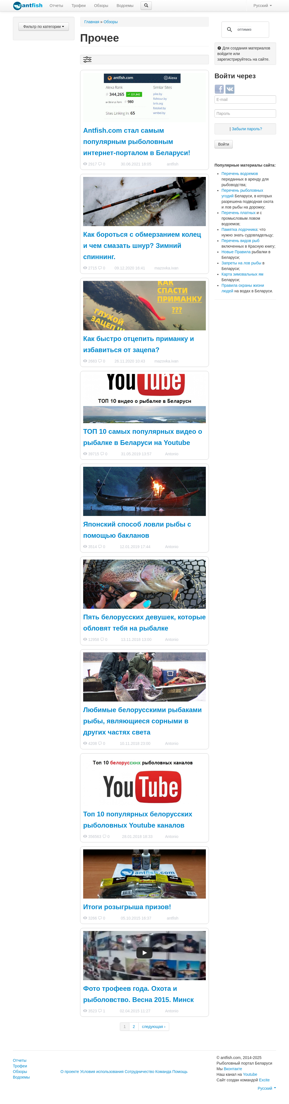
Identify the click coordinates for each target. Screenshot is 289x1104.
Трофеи (78, 5)
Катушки (30, 71)
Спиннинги (32, 78)
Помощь (180, 1071)
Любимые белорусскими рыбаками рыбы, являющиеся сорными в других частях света (142, 721)
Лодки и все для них (41, 184)
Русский (262, 5)
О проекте (69, 1071)
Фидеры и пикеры (39, 86)
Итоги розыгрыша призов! (127, 907)
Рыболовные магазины (44, 220)
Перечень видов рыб (240, 240)
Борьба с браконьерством (37, 265)
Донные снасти (36, 115)
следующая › (154, 1026)
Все (26, 38)
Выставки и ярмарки (41, 228)
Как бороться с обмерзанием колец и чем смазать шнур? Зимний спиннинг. (142, 245)
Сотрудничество (139, 1071)
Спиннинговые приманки (36, 54)
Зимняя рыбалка (38, 129)
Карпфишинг (34, 100)
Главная (91, 22)
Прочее (29, 310)
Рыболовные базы (39, 235)
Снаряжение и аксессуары (36, 174)
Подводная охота (38, 157)
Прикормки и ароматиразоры (37, 147)
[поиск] (244, 29)
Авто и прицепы (37, 198)
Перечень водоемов (240, 173)
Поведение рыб (37, 302)
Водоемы (124, 5)
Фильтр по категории (43, 26)
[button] (146, 5)
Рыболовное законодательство (39, 278)
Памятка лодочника (239, 229)
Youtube (250, 1074)
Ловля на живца (37, 107)
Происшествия (36, 295)
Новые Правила (236, 252)
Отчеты (56, 5)
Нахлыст (31, 122)
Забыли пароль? (247, 129)
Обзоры (101, 5)
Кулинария (32, 213)
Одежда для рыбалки (42, 164)
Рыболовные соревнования (35, 245)
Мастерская (33, 206)
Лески (28, 136)
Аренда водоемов (39, 255)
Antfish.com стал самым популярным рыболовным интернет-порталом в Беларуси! (136, 142)
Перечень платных (238, 212)
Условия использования (101, 1071)
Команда (163, 1071)
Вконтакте (233, 1069)
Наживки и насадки (40, 64)
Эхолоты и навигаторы (43, 191)
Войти (223, 144)
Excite (264, 1080)
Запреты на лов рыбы (241, 263)
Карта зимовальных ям (242, 274)
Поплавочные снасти (42, 93)
